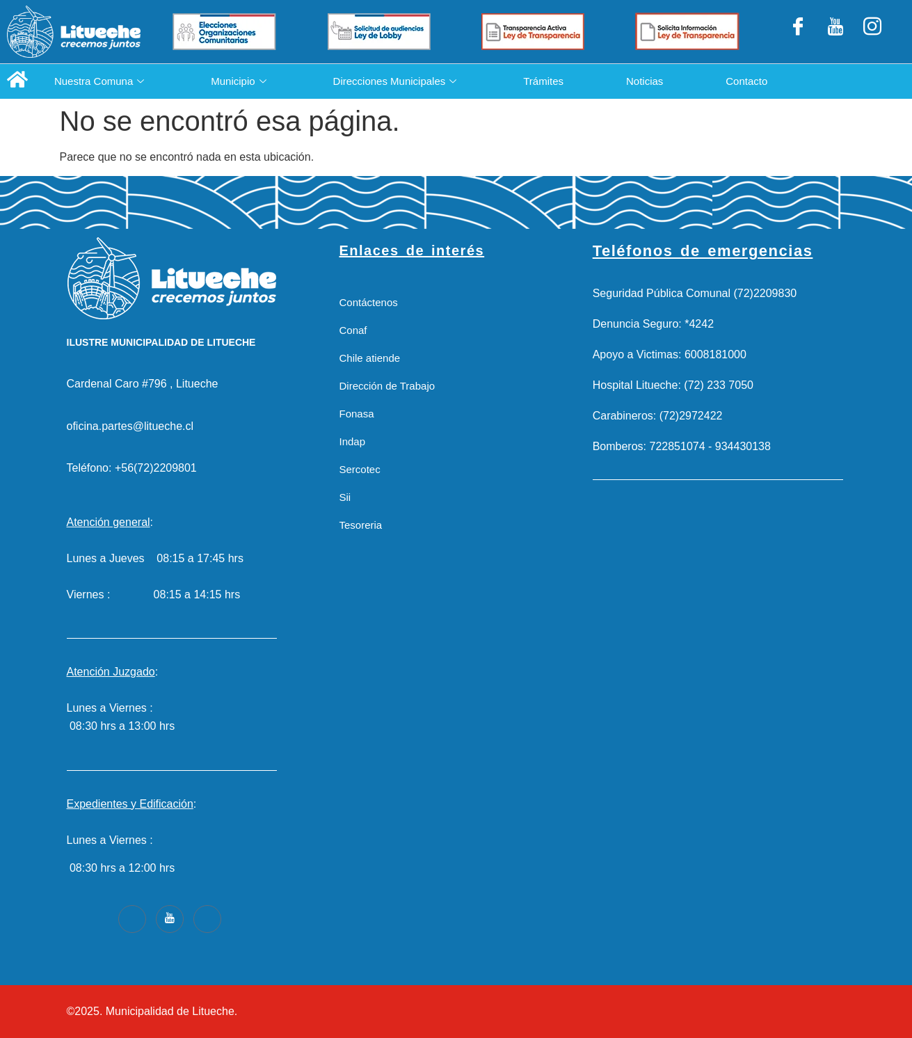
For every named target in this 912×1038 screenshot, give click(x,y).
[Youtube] (170, 919)
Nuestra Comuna (99, 81)
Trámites (543, 81)
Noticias (644, 81)
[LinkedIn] (835, 32)
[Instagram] (872, 32)
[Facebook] (797, 32)
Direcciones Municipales (395, 81)
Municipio (238, 81)
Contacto (747, 81)
